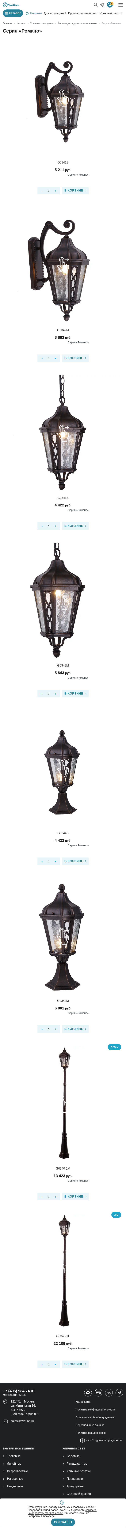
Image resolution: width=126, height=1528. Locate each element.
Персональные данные (90, 1425)
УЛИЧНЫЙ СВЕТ (74, 1448)
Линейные (12, 1463)
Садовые (71, 1456)
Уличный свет (109, 13)
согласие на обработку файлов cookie (62, 1512)
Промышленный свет (83, 13)
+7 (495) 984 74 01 (19, 1391)
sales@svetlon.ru (22, 1421)
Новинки (34, 13)
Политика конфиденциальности (95, 1409)
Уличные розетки (77, 1471)
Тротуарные (73, 1486)
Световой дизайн (77, 1493)
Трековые (12, 1456)
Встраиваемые (15, 1471)
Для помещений (55, 13)
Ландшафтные (75, 1463)
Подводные (73, 1478)
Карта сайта (83, 1401)
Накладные (13, 1478)
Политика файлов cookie (91, 1432)
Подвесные (13, 1486)
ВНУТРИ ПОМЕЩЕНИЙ (18, 1448)
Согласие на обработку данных (95, 1417)
